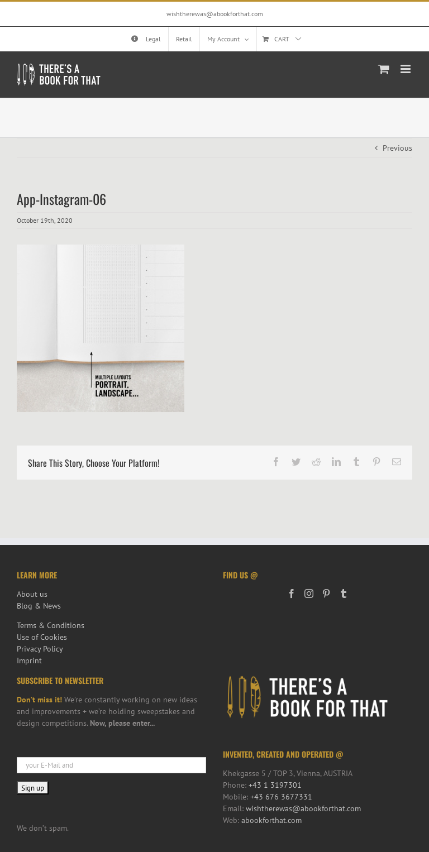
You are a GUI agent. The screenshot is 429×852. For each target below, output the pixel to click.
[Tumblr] (343, 593)
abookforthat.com (271, 820)
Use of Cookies (42, 637)
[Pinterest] (326, 593)
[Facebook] (291, 593)
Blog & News (39, 606)
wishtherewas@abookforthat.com (214, 13)
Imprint (29, 660)
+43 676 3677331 (281, 797)
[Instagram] (308, 593)
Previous (397, 148)
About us (32, 594)
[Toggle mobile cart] (383, 69)
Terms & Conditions (50, 625)
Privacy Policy (40, 649)
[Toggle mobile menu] (406, 69)
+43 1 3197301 (275, 785)
